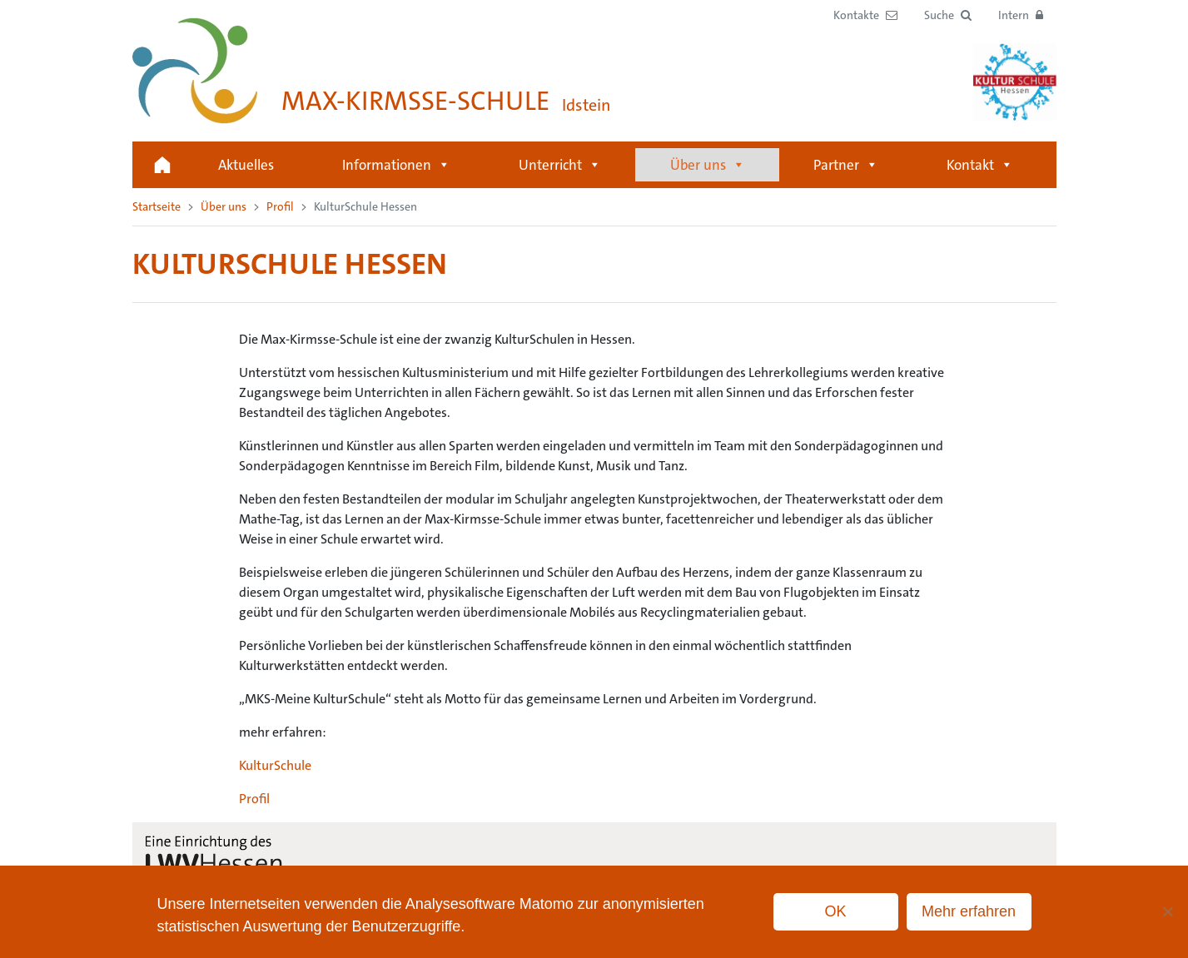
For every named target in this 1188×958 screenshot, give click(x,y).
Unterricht (560, 165)
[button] (948, 15)
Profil (280, 206)
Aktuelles (246, 165)
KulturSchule (275, 765)
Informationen (396, 165)
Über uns (707, 165)
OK (835, 911)
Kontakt (980, 165)
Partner (845, 165)
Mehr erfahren (969, 911)
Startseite (162, 164)
